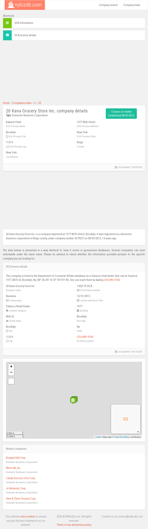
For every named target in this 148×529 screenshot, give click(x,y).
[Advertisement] (74, 70)
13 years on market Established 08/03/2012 (121, 113)
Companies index (22, 103)
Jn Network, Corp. (16, 488)
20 (39, 103)
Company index (131, 5)
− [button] (11, 373)
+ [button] (11, 367)
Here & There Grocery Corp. (21, 498)
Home (6, 103)
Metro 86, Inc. (13, 468)
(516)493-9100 (111, 280)
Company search (108, 5)
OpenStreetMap (122, 437)
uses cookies (27, 516)
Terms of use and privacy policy (74, 524)
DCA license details (25, 35)
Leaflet (98, 437)
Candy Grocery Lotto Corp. (21, 478)
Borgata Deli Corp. (16, 458)
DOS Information (24, 23)
